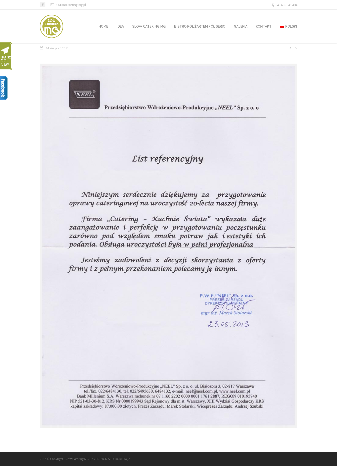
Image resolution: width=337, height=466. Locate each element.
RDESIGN (101, 459)
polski (288, 26)
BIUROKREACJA (120, 459)
